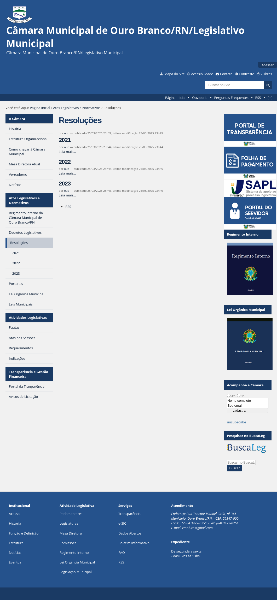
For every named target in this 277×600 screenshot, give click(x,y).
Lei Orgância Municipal (77, 562)
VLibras (266, 73)
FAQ (121, 552)
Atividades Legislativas (28, 317)
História (15, 523)
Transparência (129, 513)
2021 (65, 140)
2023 (65, 183)
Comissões (68, 543)
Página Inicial (175, 97)
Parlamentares (71, 513)
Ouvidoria (199, 97)
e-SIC (122, 523)
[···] (270, 97)
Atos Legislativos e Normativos (77, 107)
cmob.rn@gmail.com (197, 527)
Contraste (246, 73)
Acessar (268, 65)
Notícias (15, 552)
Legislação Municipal (76, 571)
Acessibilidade (202, 73)
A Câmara (17, 118)
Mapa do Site (174, 73)
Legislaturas (69, 523)
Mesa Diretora (71, 533)
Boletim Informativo (133, 543)
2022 (65, 162)
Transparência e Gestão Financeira (28, 374)
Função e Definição (23, 533)
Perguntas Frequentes (231, 97)
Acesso (14, 513)
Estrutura (16, 543)
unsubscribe (236, 422)
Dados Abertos (129, 533)
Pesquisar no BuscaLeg (246, 435)
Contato (226, 73)
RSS (258, 97)
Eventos (15, 562)
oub (66, 133)
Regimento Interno (74, 552)
